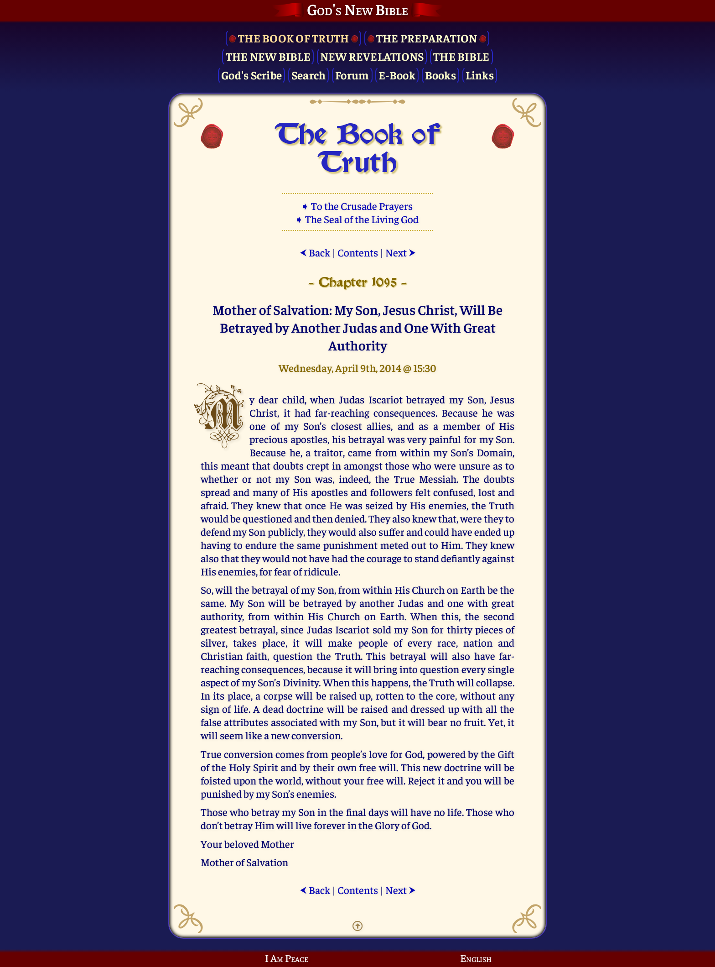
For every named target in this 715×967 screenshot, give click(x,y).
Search (308, 75)
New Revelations (372, 56)
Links (480, 75)
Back (315, 252)
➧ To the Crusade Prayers (357, 205)
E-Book (396, 75)
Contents (357, 252)
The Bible (461, 56)
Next (400, 252)
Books (440, 75)
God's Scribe (251, 75)
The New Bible (268, 56)
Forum (352, 75)
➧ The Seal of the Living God (357, 218)
